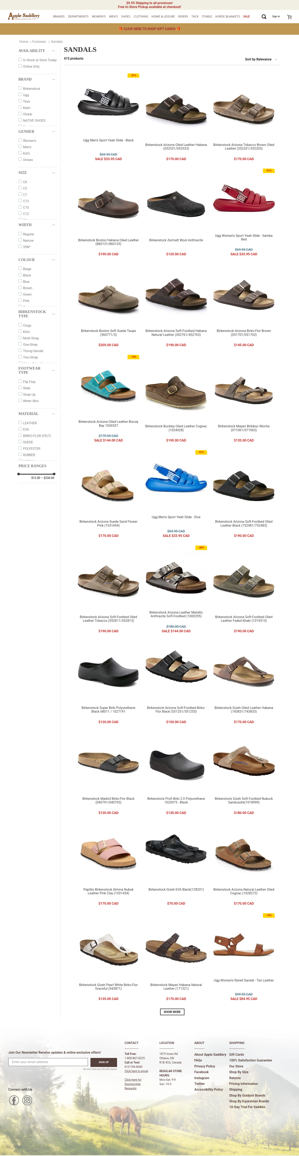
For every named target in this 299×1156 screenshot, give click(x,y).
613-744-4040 (133, 1066)
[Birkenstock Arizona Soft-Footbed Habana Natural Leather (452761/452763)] (176, 307)
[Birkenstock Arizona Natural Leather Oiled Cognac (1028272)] (244, 865)
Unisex (28, 160)
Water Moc (31, 401)
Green (27, 294)
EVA (26, 429)
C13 (26, 201)
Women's (29, 141)
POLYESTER (32, 449)
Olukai (27, 114)
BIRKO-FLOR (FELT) (37, 436)
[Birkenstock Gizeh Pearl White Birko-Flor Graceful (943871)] (108, 958)
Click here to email (136, 1071)
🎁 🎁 (149, 29)
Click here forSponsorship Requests (132, 1084)
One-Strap (30, 345)
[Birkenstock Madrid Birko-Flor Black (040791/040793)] (108, 775)
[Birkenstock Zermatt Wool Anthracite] (176, 214)
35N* (26, 247)
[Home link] (24, 42)
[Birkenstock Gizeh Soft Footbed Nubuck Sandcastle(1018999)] (244, 775)
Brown (27, 288)
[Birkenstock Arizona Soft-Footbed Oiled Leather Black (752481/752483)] (244, 495)
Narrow (28, 241)
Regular (28, 234)
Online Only (31, 66)
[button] (39, 51)
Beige (27, 269)
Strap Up (29, 395)
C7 (25, 195)
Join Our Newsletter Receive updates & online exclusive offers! (54, 1052)
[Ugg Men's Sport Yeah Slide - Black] (108, 118)
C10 (26, 207)
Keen (26, 108)
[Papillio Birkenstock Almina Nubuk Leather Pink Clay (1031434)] (108, 865)
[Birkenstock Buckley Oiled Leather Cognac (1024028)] (176, 400)
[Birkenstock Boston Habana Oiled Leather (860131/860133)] (108, 214)
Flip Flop (29, 382)
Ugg (26, 95)
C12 (26, 214)
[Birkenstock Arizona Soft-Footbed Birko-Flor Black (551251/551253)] (176, 684)
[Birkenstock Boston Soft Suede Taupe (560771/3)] (108, 307)
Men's (27, 147)
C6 (25, 182)
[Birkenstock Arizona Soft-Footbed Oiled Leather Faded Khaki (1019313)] (244, 591)
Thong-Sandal (33, 351)
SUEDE (28, 442)
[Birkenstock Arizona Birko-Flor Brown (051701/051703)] (244, 307)
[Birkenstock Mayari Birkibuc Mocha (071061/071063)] (244, 400)
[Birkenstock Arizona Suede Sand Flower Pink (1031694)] (108, 495)
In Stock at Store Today (40, 60)
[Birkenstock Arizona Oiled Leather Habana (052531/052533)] (176, 118)
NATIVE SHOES (34, 121)
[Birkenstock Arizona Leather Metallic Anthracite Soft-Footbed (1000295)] (176, 591)
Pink (26, 301)
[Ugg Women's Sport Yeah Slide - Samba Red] (244, 214)
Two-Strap (30, 357)
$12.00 (35, 478)
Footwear (39, 42)
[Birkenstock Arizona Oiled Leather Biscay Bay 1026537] (108, 400)
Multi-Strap (31, 338)
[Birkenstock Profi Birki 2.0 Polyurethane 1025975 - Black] (176, 775)
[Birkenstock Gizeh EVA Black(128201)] (176, 865)
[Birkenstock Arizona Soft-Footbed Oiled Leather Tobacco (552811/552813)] (108, 591)
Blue (26, 282)
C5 (25, 188)
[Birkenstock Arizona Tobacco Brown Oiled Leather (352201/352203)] (244, 118)
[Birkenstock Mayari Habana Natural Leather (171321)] (176, 958)
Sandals (57, 42)
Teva (26, 101)
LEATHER (30, 423)
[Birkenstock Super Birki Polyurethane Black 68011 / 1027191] (108, 684)
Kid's (26, 153)
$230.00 (47, 478)
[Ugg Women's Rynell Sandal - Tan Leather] (244, 958)
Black (27, 275)
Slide (26, 388)
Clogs (27, 325)
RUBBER (29, 455)
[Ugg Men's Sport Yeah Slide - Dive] (176, 495)
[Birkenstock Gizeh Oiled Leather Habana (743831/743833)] (244, 684)
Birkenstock (31, 89)
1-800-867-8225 (134, 1058)
